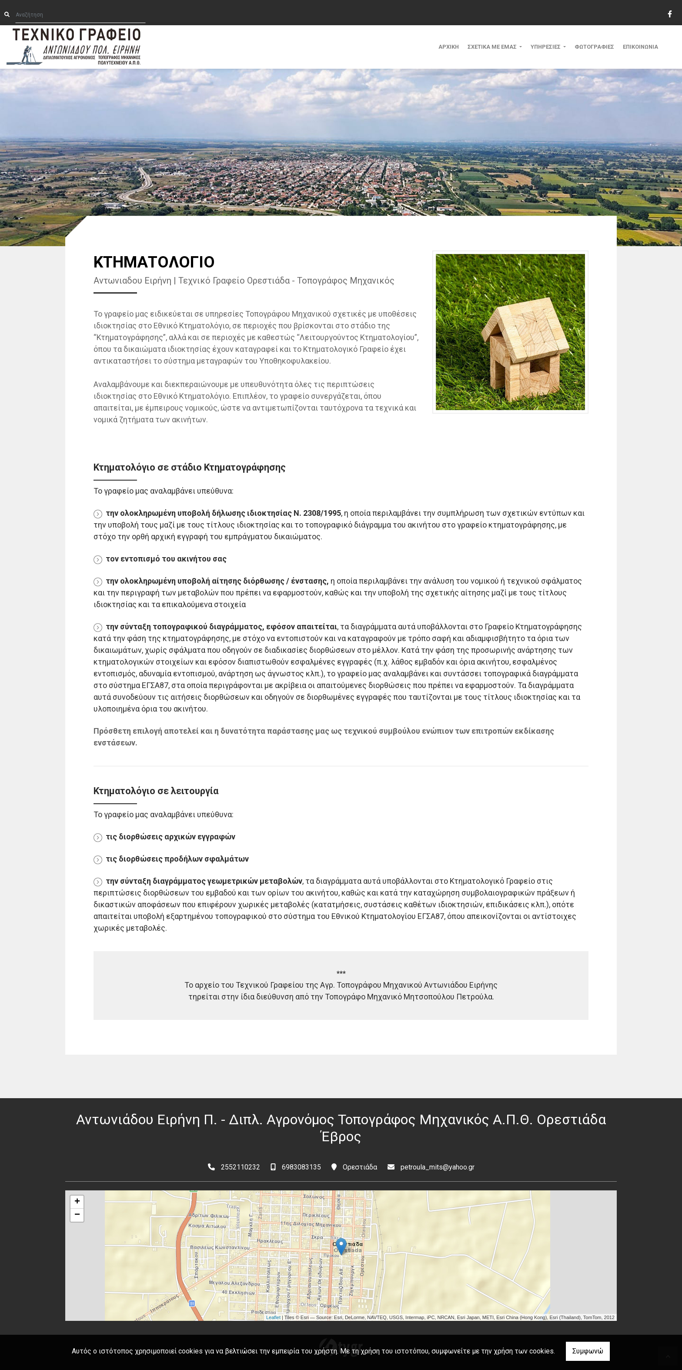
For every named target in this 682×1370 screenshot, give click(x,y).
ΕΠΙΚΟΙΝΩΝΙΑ (640, 46)
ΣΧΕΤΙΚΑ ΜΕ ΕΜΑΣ (493, 46)
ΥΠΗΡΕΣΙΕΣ (546, 46)
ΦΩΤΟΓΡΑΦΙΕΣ (594, 46)
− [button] (77, 1215)
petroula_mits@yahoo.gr (438, 1167)
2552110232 (240, 1167)
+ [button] (77, 1202)
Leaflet (273, 1317)
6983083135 (301, 1167)
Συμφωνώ (587, 1351)
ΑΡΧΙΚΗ (448, 46)
